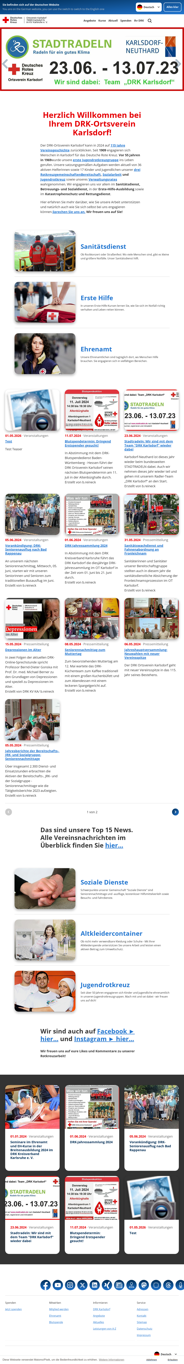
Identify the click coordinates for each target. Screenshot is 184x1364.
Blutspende (56, 1322)
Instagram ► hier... (104, 1038)
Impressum (144, 1335)
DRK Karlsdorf (101, 1309)
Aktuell (113, 20)
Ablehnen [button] (151, 1359)
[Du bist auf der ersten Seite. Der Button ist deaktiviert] (8, 812)
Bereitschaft (91, 174)
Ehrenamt (96, 349)
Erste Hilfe (97, 297)
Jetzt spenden (13, 1309)
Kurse (102, 20)
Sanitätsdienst (103, 246)
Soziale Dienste (104, 882)
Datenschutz (144, 1328)
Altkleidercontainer (111, 933)
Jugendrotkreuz (52, 179)
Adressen (142, 1309)
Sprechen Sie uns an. (69, 212)
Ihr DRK (139, 20)
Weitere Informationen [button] (111, 1359)
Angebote (90, 20)
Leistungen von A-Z (104, 1328)
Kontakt (141, 1315)
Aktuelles (98, 1322)
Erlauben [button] (173, 1359)
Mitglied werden (59, 1309)
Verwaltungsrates (103, 179)
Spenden (125, 20)
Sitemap (142, 1322)
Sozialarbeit (112, 174)
